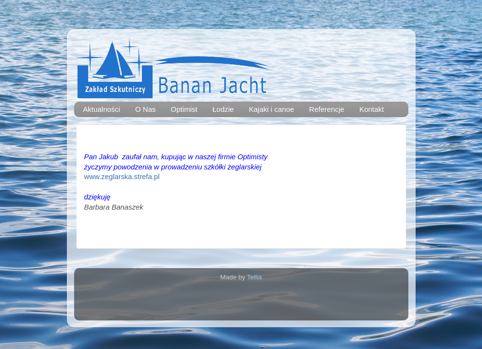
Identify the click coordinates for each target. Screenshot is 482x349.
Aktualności (101, 109)
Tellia (254, 277)
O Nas (145, 109)
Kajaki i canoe (271, 109)
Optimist (184, 109)
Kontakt (371, 109)
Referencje (326, 109)
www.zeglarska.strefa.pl (122, 177)
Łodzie (223, 109)
